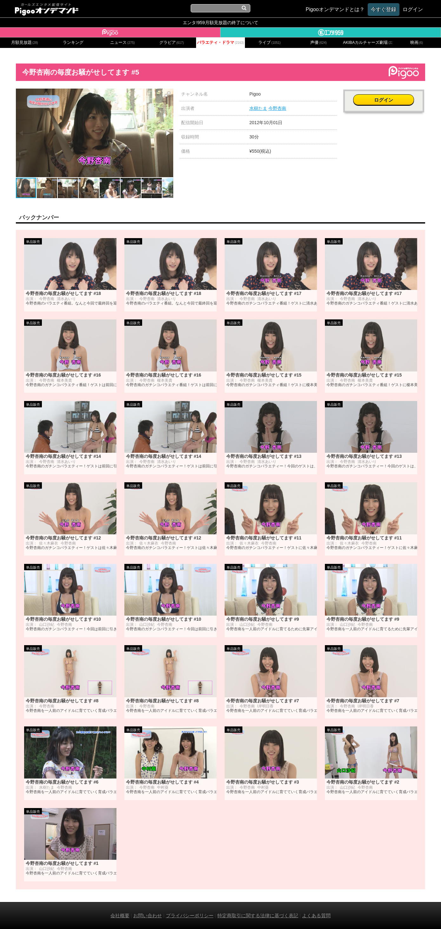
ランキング (73, 42)
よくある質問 (316, 915)
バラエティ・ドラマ (220, 42)
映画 (416, 42)
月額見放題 (24, 42)
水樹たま (258, 108)
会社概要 (119, 915)
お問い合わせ (147, 915)
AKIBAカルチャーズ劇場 (367, 42)
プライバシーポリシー (190, 915)
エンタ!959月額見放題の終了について (220, 22)
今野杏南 (277, 108)
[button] (167, 94)
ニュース (122, 42)
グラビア (171, 42)
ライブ (269, 42)
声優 (318, 42)
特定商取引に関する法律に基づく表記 (257, 915)
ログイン (384, 97)
